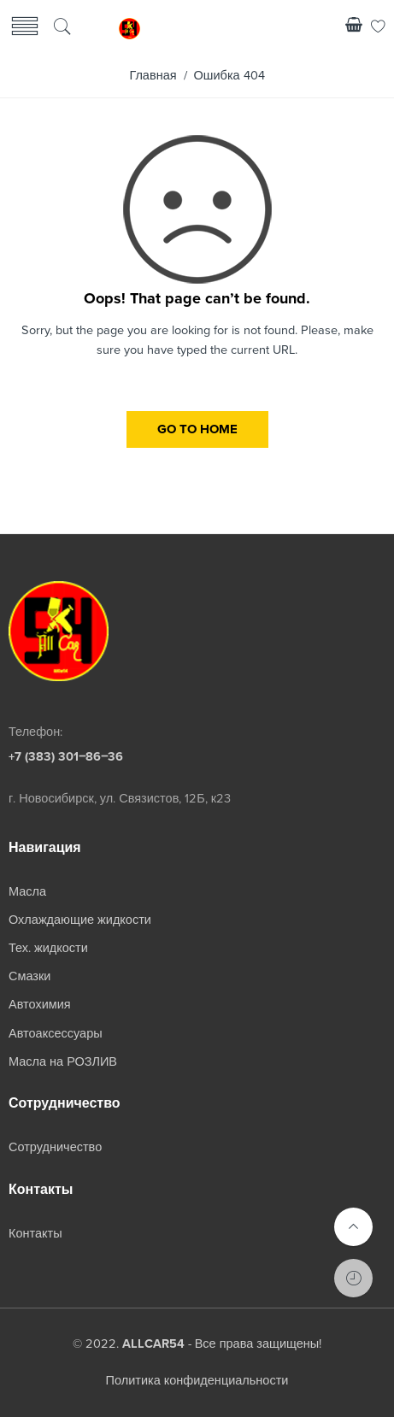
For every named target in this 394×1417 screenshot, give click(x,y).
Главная (152, 75)
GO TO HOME (197, 429)
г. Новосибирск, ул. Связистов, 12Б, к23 (120, 798)
